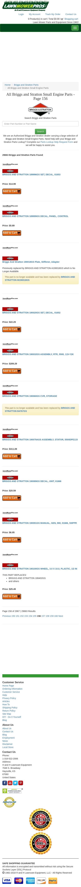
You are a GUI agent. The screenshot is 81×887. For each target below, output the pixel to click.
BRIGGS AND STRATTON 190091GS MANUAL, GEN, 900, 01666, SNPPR (39, 523)
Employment (8, 738)
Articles (6, 701)
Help (4, 695)
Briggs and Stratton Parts (26, 85)
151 (17, 616)
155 (35, 616)
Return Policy (8, 710)
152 (22, 616)
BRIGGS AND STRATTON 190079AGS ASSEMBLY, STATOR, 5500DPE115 (40, 439)
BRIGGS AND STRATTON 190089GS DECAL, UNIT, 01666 (31, 481)
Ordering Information (12, 689)
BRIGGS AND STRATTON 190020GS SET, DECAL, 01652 (31, 312)
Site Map (6, 714)
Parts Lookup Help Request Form (57, 142)
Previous (6, 616)
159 (52, 616)
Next (60, 616)
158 (47, 616)
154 (30, 616)
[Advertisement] (40, 57)
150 (13, 616)
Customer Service (11, 692)
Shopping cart (71, 19)
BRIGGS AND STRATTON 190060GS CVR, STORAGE (29, 396)
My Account (34, 14)
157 (43, 616)
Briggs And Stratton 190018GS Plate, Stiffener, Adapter (31, 262)
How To (6, 704)
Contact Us (70, 14)
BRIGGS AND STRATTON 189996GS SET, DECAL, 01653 (31, 174)
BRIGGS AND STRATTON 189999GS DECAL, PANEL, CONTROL (35, 216)
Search (40, 131)
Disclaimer (7, 744)
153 (26, 616)
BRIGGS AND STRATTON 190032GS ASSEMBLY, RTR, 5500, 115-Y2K (38, 354)
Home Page (8, 685)
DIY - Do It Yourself (11, 717)
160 (56, 616)
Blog (4, 720)
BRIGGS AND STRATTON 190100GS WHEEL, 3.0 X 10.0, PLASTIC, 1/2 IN (39, 568)
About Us (6, 728)
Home (7, 85)
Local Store (7, 747)
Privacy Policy (9, 698)
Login (21, 14)
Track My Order (52, 14)
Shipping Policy (9, 707)
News (5, 741)
